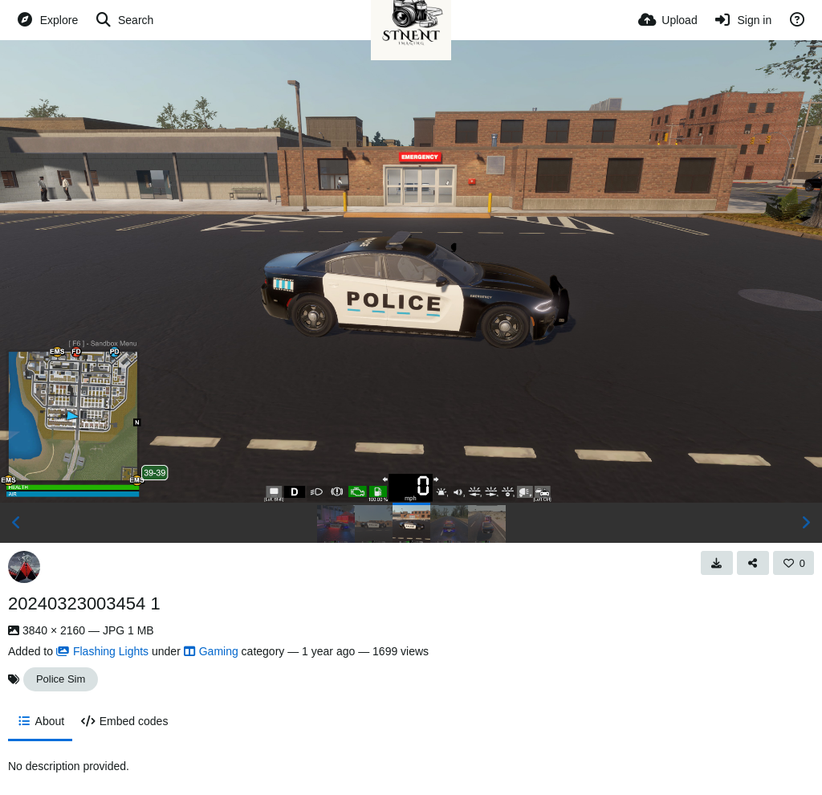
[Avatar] (24, 567)
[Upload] (668, 20)
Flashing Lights (102, 651)
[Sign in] (743, 20)
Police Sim (60, 679)
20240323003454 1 (84, 603)
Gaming (211, 651)
